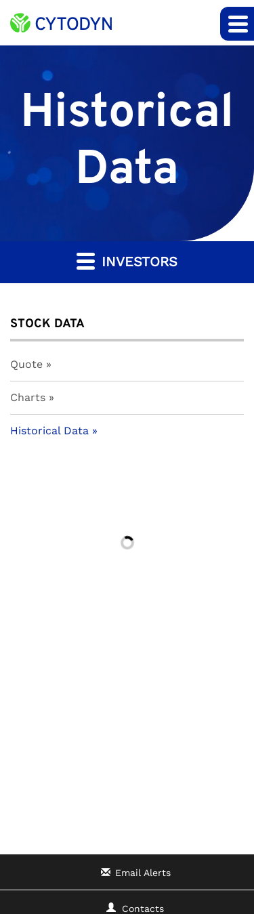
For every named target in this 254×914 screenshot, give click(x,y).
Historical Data (49, 430)
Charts (27, 397)
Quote (26, 364)
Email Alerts (143, 872)
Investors (127, 260)
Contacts (143, 908)
